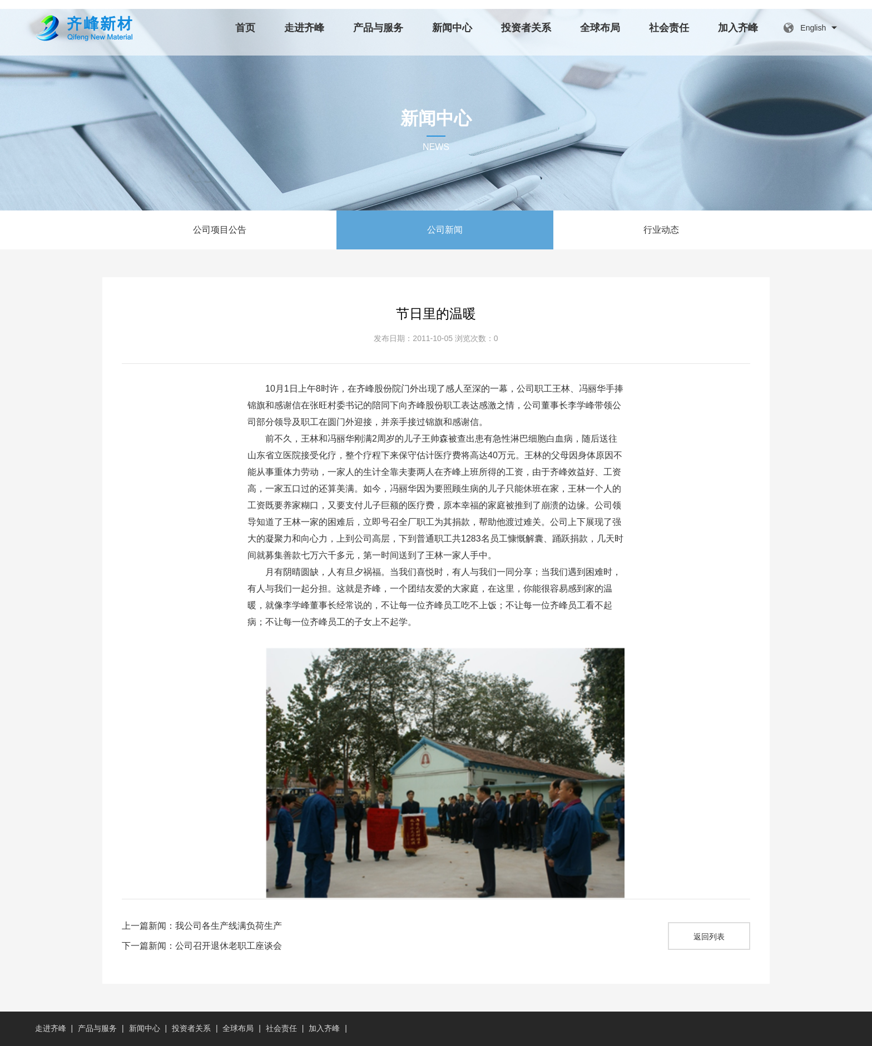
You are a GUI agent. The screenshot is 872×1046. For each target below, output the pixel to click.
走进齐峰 (304, 27)
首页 (245, 27)
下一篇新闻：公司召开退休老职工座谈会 (202, 945)
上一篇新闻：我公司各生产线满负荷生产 (202, 925)
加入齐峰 (738, 27)
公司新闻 (445, 229)
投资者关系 (526, 27)
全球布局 (600, 27)
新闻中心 (452, 27)
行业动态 (661, 229)
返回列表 (709, 936)
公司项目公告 (219, 229)
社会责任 (669, 27)
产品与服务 (378, 27)
